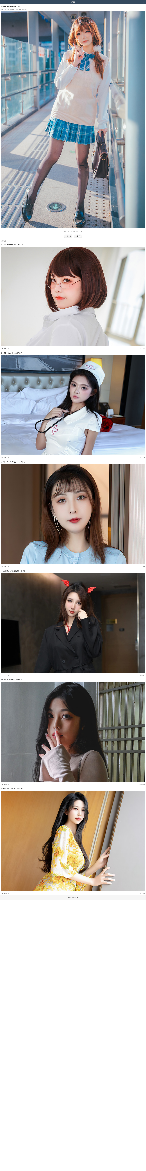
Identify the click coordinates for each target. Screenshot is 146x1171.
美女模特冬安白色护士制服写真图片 (12, 353)
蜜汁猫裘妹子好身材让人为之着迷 (11, 680)
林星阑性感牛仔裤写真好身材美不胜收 (13, 462)
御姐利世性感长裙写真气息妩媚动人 (12, 789)
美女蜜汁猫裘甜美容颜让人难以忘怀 (12, 244)
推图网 (73, 2)
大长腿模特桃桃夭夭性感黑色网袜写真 (13, 571)
